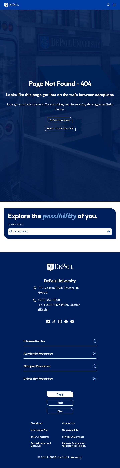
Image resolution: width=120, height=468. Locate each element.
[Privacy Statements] (73, 436)
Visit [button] (60, 402)
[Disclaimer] (36, 423)
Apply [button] (60, 394)
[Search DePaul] (60, 231)
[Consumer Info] (70, 430)
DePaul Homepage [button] (60, 120)
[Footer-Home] (60, 267)
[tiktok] (54, 321)
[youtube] (72, 321)
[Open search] (108, 4)
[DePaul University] (16, 5)
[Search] (109, 232)
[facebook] (66, 321)
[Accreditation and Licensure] (44, 444)
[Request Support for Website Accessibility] (75, 444)
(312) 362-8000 (49, 300)
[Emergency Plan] (39, 430)
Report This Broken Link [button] (60, 128)
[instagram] (60, 321)
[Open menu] (114, 5)
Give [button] (60, 411)
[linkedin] (48, 321)
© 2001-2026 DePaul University (60, 457)
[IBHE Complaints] (40, 436)
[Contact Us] (68, 423)
